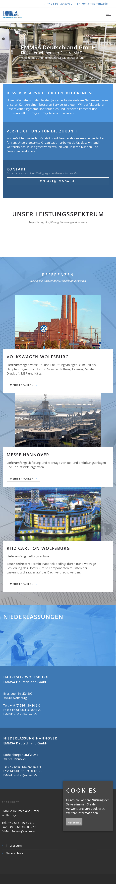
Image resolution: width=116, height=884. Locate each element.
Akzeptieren (74, 822)
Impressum (14, 845)
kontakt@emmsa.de (25, 714)
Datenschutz (14, 853)
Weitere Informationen (82, 813)
